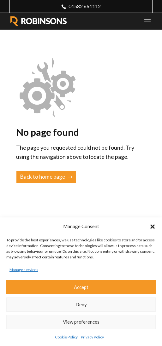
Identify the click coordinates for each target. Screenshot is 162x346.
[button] (152, 226)
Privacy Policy (92, 337)
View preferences (81, 322)
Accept (81, 287)
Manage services (23, 269)
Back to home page (42, 176)
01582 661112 (85, 6)
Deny (81, 304)
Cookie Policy (66, 337)
